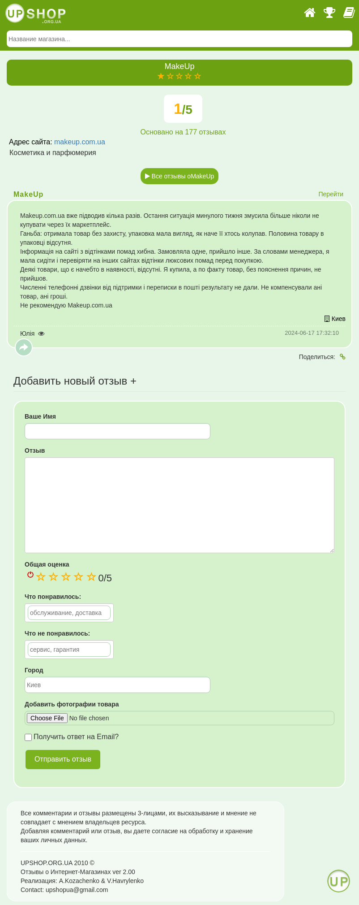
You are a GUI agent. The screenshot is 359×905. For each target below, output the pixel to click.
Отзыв (35, 450)
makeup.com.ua (79, 142)
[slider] (179, 77)
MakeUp (28, 194)
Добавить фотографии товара (72, 704)
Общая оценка (47, 564)
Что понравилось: (53, 596)
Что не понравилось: (57, 633)
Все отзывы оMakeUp (179, 176)
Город (34, 670)
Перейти (331, 194)
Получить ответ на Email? (72, 737)
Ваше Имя (40, 416)
